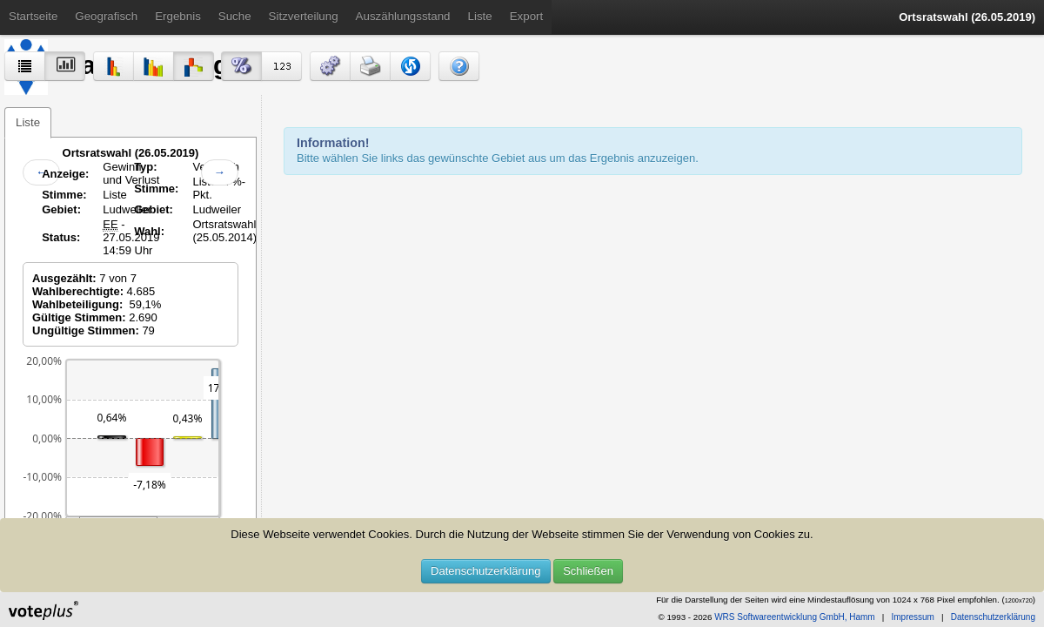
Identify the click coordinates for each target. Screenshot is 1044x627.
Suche (234, 16)
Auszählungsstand (403, 16)
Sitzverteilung (303, 16)
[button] (330, 66)
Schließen (588, 570)
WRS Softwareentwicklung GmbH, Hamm (794, 617)
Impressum (912, 617)
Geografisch (106, 16)
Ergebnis (178, 16)
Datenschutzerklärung (485, 570)
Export (527, 16)
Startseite (33, 16)
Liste (480, 16)
